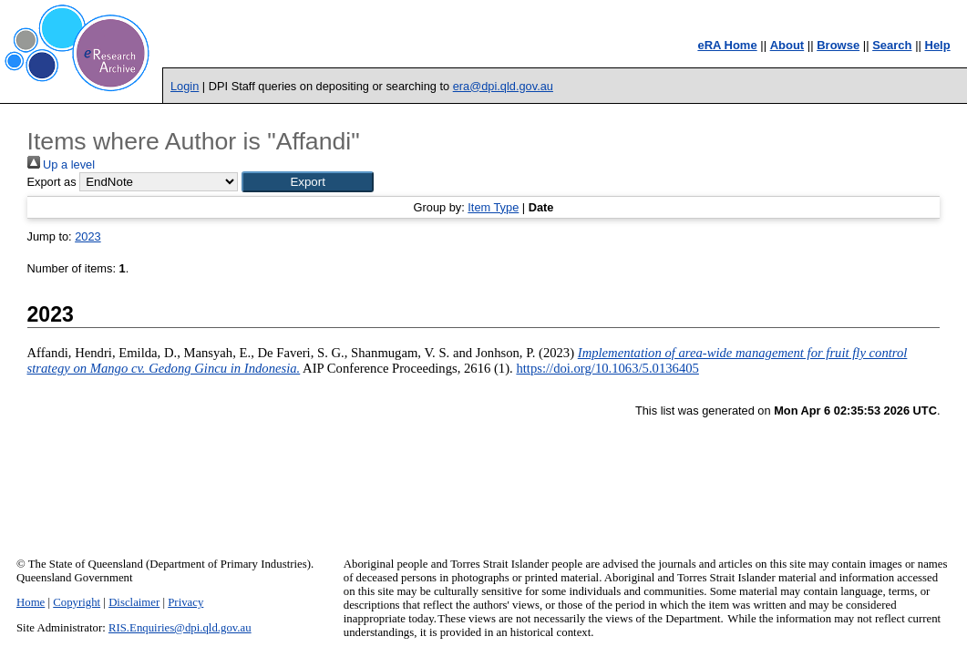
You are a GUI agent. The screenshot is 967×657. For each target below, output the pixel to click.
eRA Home (726, 45)
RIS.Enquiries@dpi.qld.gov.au (180, 627)
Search (891, 45)
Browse (838, 45)
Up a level (61, 164)
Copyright (76, 602)
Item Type (493, 207)
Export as (52, 182)
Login (184, 86)
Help (938, 45)
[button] (308, 181)
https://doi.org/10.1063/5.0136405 (607, 368)
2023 (87, 236)
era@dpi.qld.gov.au (503, 86)
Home (30, 602)
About (787, 45)
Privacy (185, 602)
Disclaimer (133, 602)
